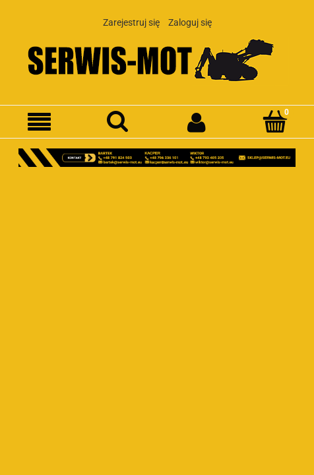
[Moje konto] (196, 122)
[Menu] (39, 122)
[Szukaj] (117, 121)
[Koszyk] (275, 121)
